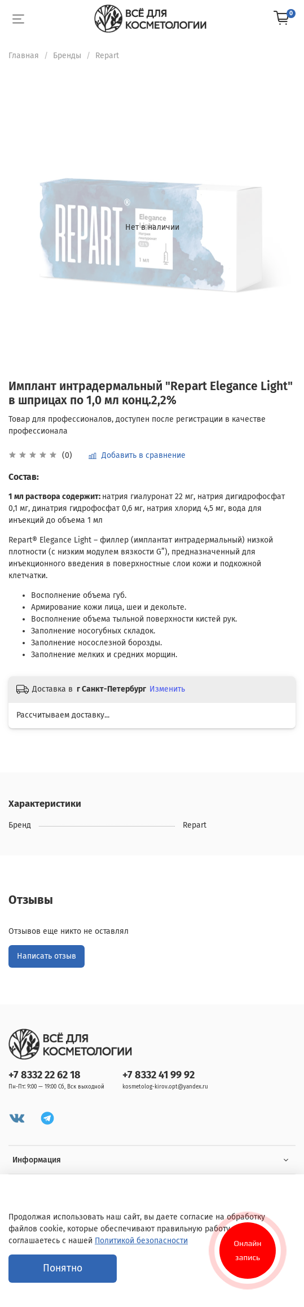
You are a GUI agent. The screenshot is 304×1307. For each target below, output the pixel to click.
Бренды (67, 55)
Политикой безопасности (141, 1240)
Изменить (167, 689)
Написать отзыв (46, 956)
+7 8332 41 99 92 (158, 1075)
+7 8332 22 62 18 (44, 1075)
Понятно (62, 1268)
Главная (23, 55)
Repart (107, 55)
